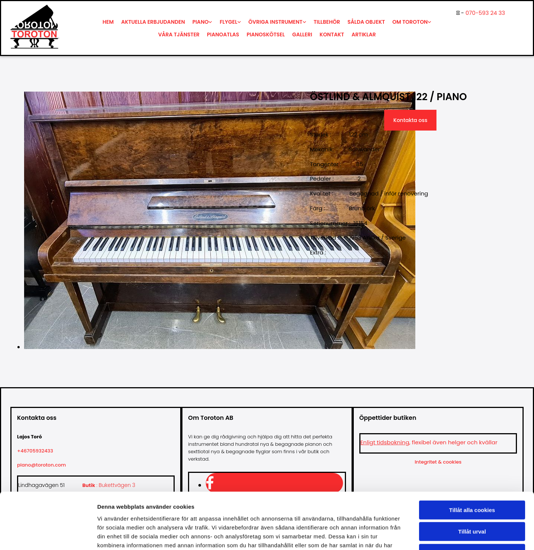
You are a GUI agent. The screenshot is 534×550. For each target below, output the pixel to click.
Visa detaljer (402, 535)
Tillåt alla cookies (472, 459)
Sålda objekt (366, 22)
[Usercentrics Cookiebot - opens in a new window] (48, 535)
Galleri (302, 34)
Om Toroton (410, 22)
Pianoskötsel (266, 34)
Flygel (228, 22)
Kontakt (332, 34)
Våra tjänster (179, 34)
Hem (108, 22)
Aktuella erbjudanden (153, 22)
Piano (200, 22)
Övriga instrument (275, 22)
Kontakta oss (410, 120)
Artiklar (364, 34)
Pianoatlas (223, 34)
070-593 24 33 (485, 13)
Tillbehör (327, 22)
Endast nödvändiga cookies (472, 503)
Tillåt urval (472, 481)
